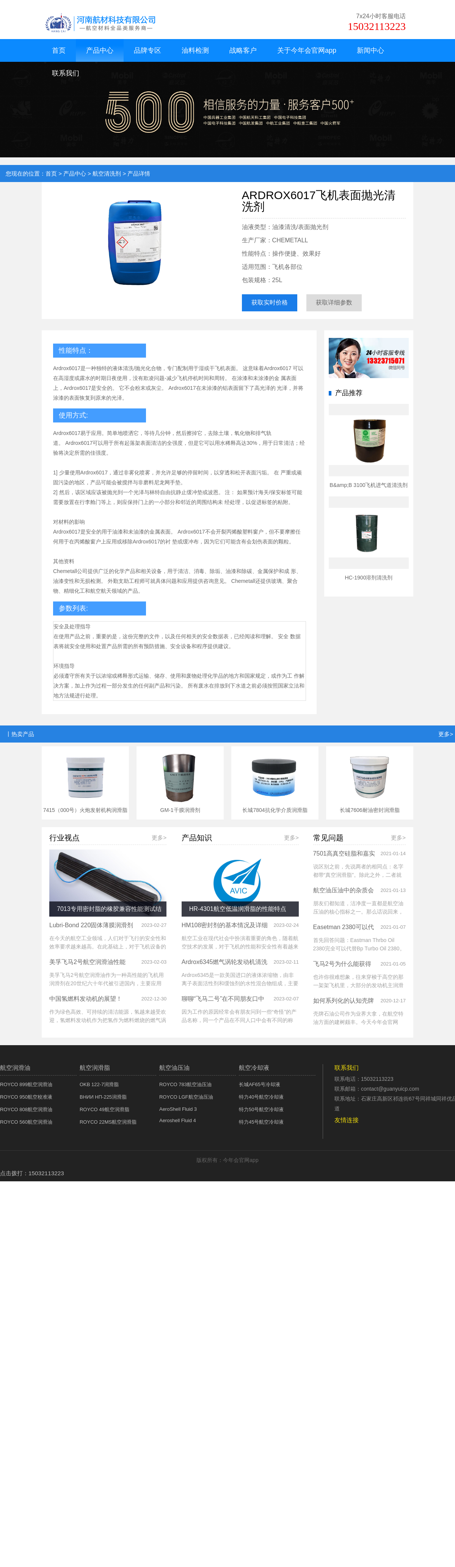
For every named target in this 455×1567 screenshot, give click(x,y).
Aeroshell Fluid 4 (177, 1120)
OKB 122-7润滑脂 (99, 1084)
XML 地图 (227, 1187)
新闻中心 (370, 50)
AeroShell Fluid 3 (178, 1109)
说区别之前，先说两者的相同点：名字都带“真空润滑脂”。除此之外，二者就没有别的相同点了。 (358, 875)
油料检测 (195, 50)
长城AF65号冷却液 (259, 1084)
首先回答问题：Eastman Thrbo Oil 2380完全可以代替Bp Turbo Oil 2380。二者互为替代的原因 (359, 948)
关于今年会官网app (306, 50)
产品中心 (99, 50)
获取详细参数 (334, 302)
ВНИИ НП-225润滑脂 (103, 1097)
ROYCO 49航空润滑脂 (104, 1109)
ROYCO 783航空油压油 (185, 1084)
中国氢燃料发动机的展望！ (85, 998)
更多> (445, 734)
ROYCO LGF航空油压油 (186, 1097)
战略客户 (243, 50)
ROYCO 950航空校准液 (26, 1097)
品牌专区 (147, 50)
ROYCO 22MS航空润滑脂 (108, 1122)
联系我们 (65, 73)
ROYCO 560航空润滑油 (26, 1122)
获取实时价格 (269, 302)
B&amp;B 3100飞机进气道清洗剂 (368, 485)
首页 (59, 50)
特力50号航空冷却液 (261, 1109)
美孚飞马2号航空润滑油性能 (87, 962)
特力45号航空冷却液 (261, 1122)
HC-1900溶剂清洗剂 (368, 578)
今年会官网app (17, 3)
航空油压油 (174, 1068)
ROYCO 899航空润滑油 (26, 1084)
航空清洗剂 (107, 173)
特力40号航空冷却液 (261, 1097)
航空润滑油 (15, 1068)
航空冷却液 (254, 1068)
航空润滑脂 (95, 1068)
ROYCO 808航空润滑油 (26, 1109)
